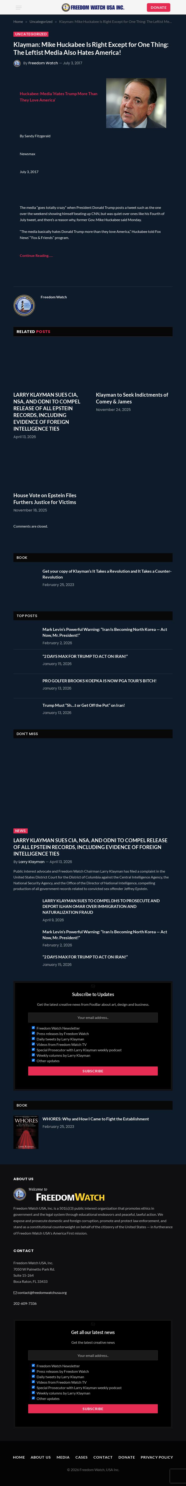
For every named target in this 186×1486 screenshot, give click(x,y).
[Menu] (19, 7)
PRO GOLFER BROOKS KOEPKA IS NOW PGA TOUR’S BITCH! (99, 680)
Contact (103, 1457)
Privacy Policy (157, 1457)
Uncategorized (31, 34)
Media (63, 1457)
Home (19, 1457)
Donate (126, 1457)
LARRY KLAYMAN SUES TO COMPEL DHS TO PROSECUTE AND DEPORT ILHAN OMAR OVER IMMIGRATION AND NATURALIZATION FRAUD (101, 906)
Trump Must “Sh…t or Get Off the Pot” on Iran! (84, 705)
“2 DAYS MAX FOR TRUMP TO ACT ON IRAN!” (85, 656)
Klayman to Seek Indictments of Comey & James (132, 398)
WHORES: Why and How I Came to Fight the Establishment (96, 1118)
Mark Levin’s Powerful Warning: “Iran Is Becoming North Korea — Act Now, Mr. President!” (105, 632)
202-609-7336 (25, 1303)
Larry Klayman (32, 861)
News (20, 830)
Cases (81, 1457)
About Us (41, 1457)
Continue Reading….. (36, 255)
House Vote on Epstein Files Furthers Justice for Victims (44, 498)
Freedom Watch (43, 63)
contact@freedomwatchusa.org (42, 1292)
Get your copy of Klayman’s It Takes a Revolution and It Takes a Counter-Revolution (107, 574)
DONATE (158, 7)
